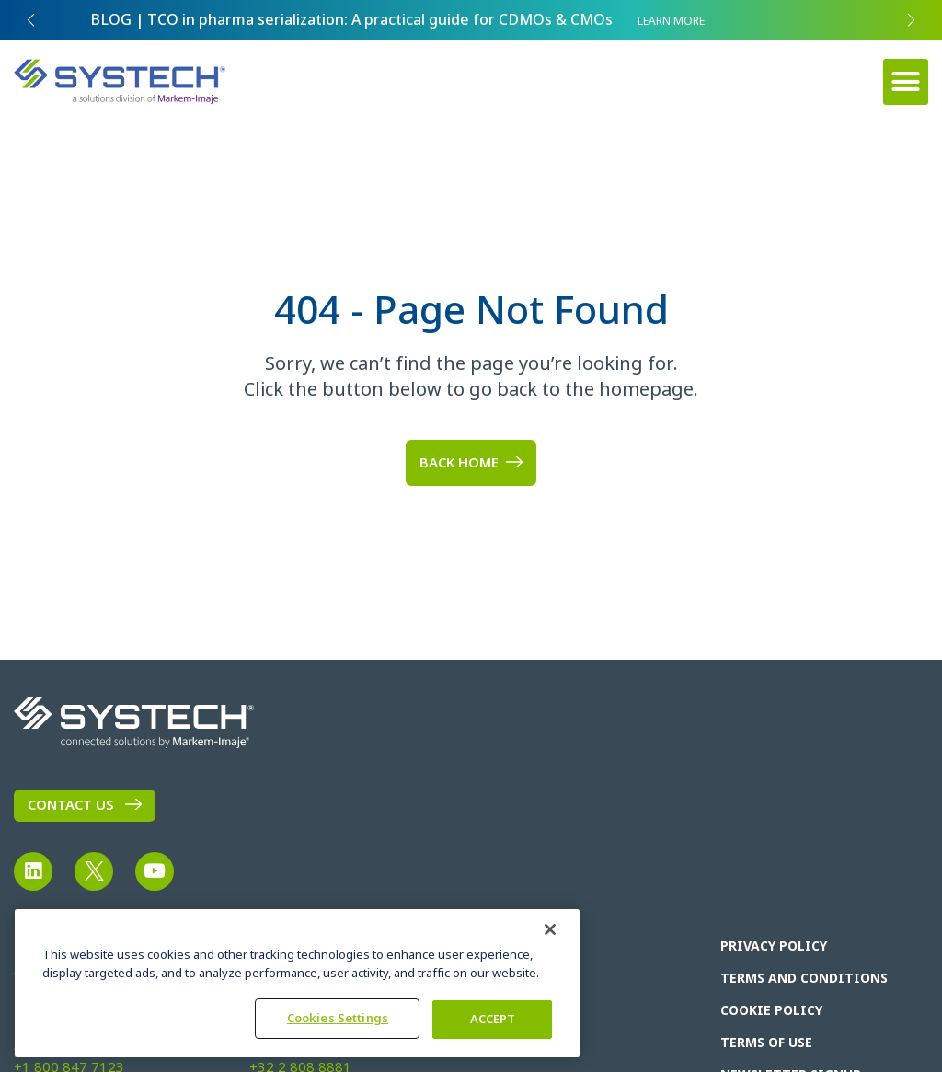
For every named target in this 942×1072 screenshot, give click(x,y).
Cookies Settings (337, 1018)
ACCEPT (493, 1019)
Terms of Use (766, 1042)
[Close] (550, 929)
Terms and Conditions (804, 978)
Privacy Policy (773, 946)
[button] (906, 82)
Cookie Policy (771, 1010)
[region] (297, 983)
